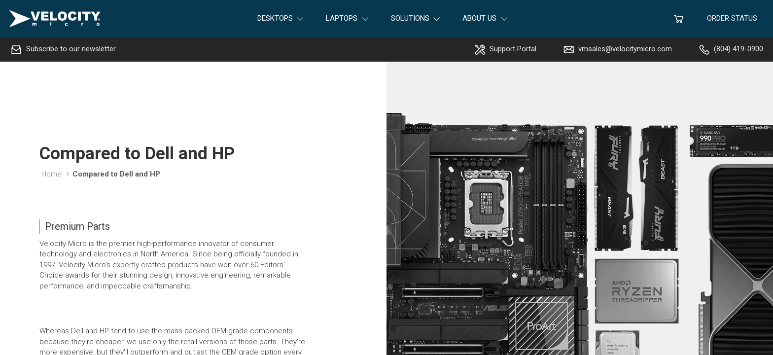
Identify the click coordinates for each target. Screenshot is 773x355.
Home (51, 174)
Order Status (732, 18)
